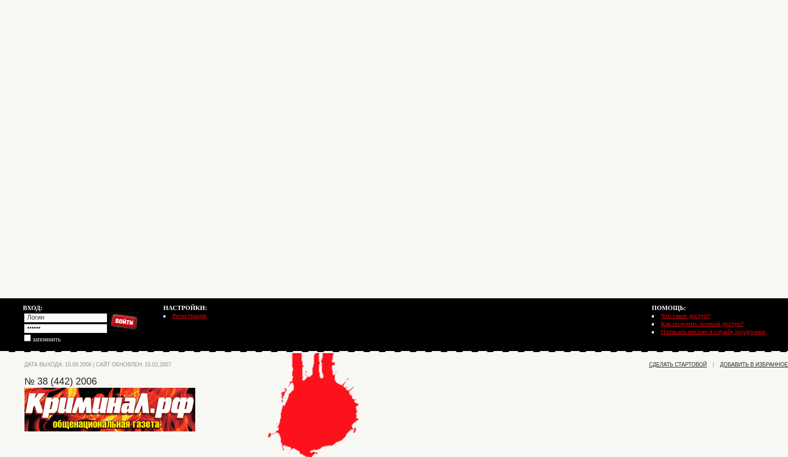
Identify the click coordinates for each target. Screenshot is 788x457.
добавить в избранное (754, 365)
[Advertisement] (394, 74)
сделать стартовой (678, 365)
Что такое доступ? (685, 316)
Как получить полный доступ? (702, 324)
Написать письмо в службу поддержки (713, 332)
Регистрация (189, 316)
